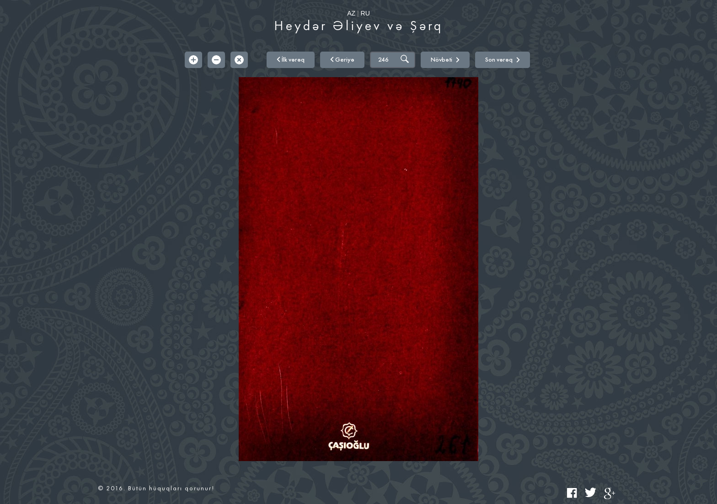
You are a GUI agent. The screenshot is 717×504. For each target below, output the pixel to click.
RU (365, 13)
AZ (351, 13)
